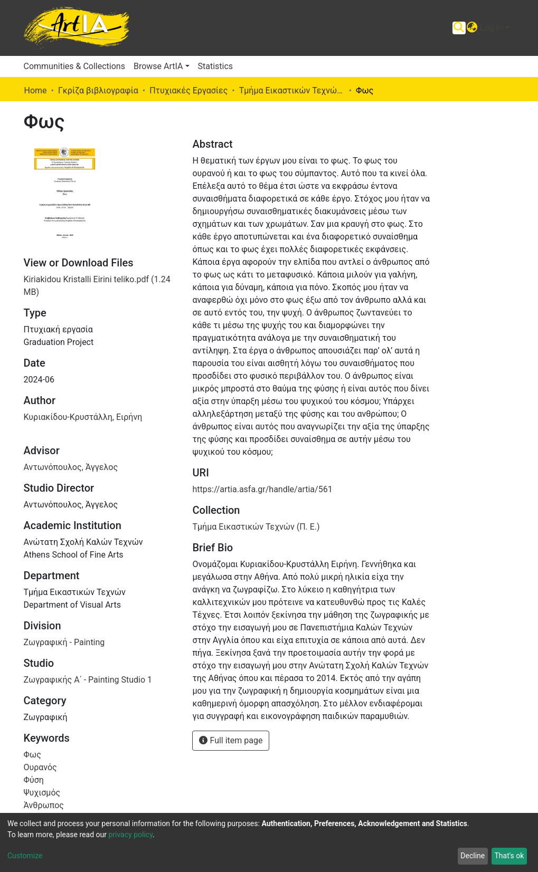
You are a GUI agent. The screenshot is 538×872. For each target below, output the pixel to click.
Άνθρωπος (44, 805)
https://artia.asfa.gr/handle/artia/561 (262, 489)
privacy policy (130, 834)
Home (35, 90)
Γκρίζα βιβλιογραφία (98, 90)
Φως (32, 755)
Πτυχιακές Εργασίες (188, 90)
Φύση (34, 780)
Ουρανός (40, 767)
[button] (472, 28)
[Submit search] (459, 28)
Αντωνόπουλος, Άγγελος (71, 467)
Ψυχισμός (42, 793)
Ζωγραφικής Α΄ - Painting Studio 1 (88, 680)
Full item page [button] (230, 740)
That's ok (509, 855)
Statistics (215, 66)
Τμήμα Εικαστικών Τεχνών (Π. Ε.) (292, 90)
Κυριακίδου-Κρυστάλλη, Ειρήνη (83, 417)
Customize (24, 855)
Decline (472, 855)
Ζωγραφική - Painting (64, 642)
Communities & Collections (74, 66)
